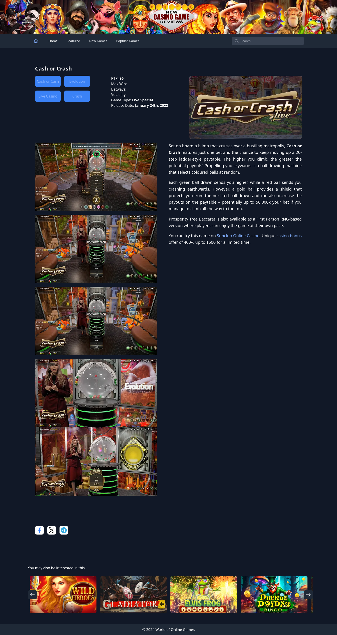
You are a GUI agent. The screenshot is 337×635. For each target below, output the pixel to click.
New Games (98, 41)
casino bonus (289, 235)
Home (53, 41)
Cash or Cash (48, 81)
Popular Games (127, 41)
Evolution (77, 81)
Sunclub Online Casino (238, 235)
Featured (73, 41)
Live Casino (47, 96)
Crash (77, 96)
